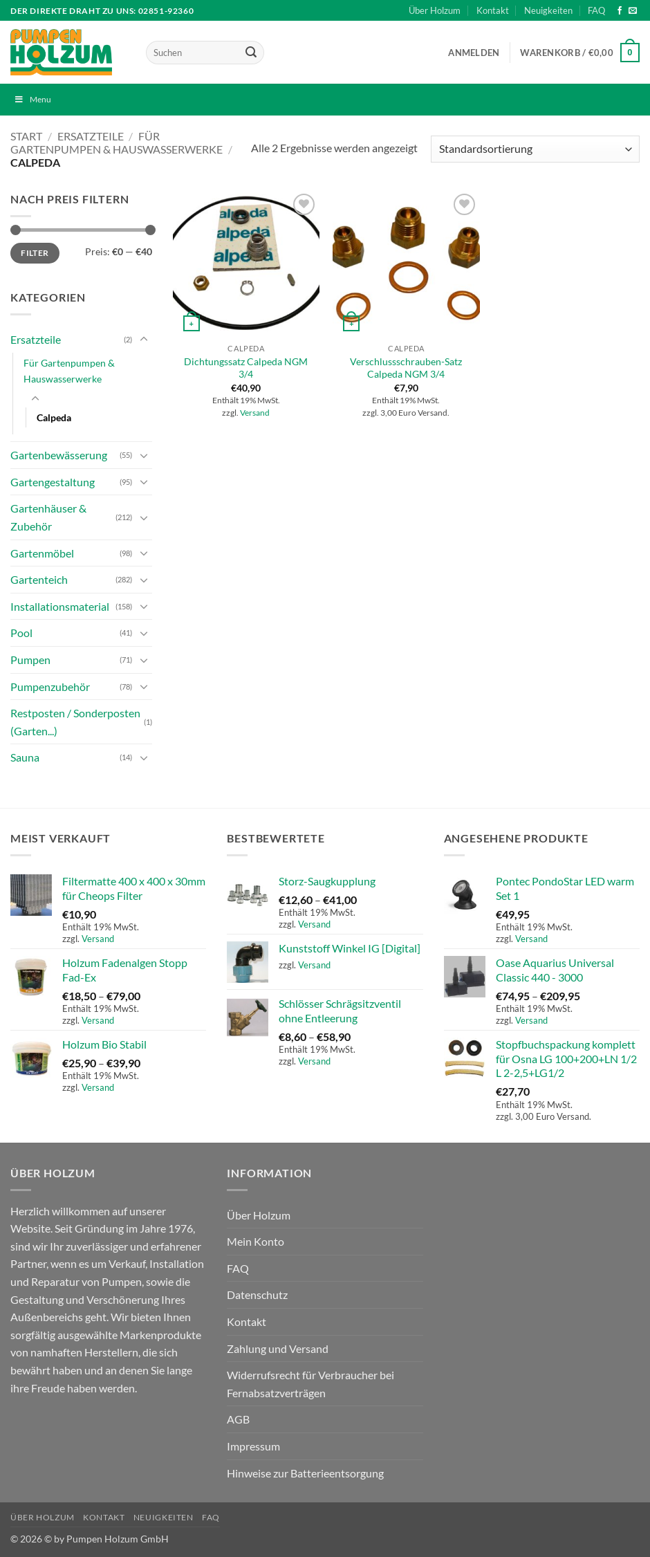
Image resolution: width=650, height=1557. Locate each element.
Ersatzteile (90, 135)
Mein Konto (255, 1241)
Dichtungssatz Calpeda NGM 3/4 (246, 368)
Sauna (24, 757)
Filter (34, 253)
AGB (238, 1419)
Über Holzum (435, 10)
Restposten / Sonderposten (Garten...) (75, 721)
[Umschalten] (144, 339)
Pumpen (30, 659)
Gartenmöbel (42, 553)
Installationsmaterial (59, 606)
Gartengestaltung (52, 481)
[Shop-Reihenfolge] (535, 149)
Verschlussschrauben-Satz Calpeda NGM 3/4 (406, 368)
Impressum (253, 1446)
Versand (255, 412)
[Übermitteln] (251, 52)
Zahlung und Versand (277, 1348)
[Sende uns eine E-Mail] (633, 11)
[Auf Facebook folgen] (619, 11)
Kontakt (492, 10)
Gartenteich (39, 579)
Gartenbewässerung (58, 454)
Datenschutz (257, 1294)
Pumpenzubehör (50, 686)
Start (26, 135)
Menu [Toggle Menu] (32, 99)
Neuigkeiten (548, 10)
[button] (473, 52)
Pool (21, 632)
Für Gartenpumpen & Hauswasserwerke (116, 142)
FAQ (596, 10)
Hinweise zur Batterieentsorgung (305, 1473)
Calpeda (54, 417)
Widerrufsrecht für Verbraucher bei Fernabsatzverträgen (310, 1383)
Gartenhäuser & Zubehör (48, 517)
